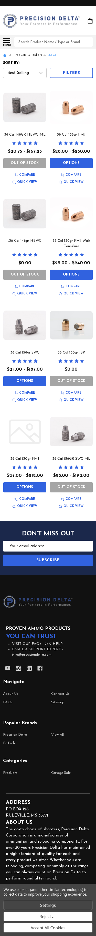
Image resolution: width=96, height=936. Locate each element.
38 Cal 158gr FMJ (71, 135)
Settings (48, 905)
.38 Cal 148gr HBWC (24, 241)
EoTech (9, 743)
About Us (10, 694)
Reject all (48, 916)
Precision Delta (15, 735)
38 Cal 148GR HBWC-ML (25, 135)
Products (10, 773)
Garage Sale (61, 773)
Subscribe (48, 560)
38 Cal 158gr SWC (24, 353)
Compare (25, 175)
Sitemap (57, 702)
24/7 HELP (54, 644)
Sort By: (11, 63)
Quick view (25, 182)
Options (71, 163)
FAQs (8, 702)
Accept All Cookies (48, 928)
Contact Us (60, 694)
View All (57, 735)
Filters (71, 73)
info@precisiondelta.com (31, 655)
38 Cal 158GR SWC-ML (71, 459)
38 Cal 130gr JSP (71, 353)
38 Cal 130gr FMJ (24, 459)
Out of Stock (25, 163)
